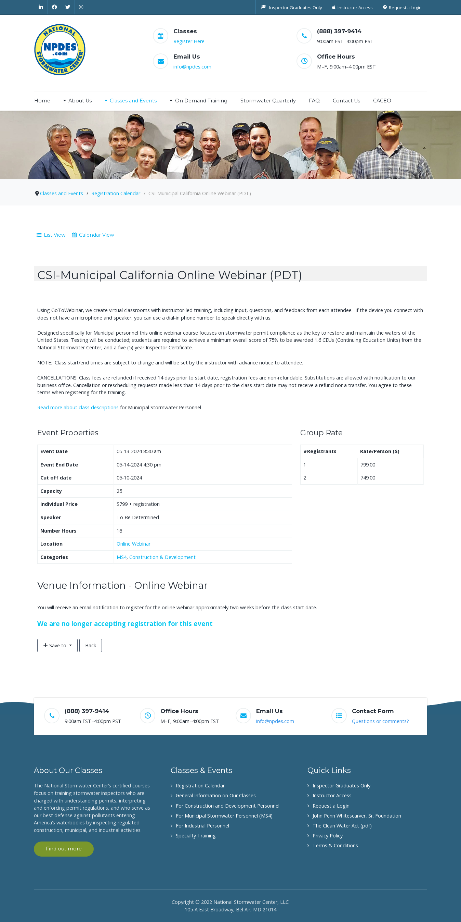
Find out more (64, 849)
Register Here (189, 41)
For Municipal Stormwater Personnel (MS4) (224, 815)
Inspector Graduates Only (341, 785)
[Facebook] (55, 7)
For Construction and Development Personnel (227, 805)
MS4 (122, 557)
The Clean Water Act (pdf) (342, 825)
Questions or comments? (380, 721)
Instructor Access (332, 795)
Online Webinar (133, 543)
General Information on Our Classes (216, 795)
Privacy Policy (328, 835)
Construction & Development (162, 557)
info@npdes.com (192, 66)
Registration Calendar (200, 785)
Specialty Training (196, 835)
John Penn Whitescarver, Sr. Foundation (357, 815)
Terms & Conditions (335, 845)
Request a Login (331, 805)
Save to (55, 645)
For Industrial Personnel (202, 825)
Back (90, 645)
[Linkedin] (41, 7)
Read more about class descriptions (78, 407)
